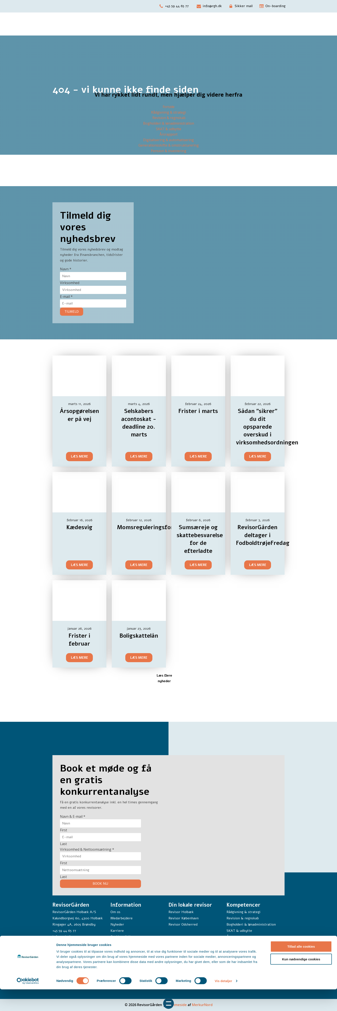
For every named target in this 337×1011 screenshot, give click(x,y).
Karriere (117, 930)
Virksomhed (69, 282)
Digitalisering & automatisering (168, 140)
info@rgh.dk (62, 936)
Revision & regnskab (168, 117)
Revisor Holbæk (181, 912)
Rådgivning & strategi (168, 112)
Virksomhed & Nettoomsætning (87, 849)
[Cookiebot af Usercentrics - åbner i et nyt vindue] (28, 1002)
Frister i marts (198, 411)
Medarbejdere (121, 918)
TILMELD (71, 311)
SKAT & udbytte (168, 129)
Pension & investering (168, 150)
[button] (174, 6)
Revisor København (183, 918)
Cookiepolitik (120, 936)
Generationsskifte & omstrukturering (168, 145)
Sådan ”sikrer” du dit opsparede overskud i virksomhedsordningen (267, 426)
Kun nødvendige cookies (301, 981)
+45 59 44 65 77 (64, 930)
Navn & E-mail (72, 816)
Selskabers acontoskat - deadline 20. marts (138, 422)
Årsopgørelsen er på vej (79, 415)
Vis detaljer (223, 1002)
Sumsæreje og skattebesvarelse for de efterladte (200, 539)
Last (63, 843)
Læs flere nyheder (164, 678)
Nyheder (117, 924)
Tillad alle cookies (301, 968)
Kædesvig (79, 527)
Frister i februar (79, 639)
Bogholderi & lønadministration (168, 123)
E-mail (66, 296)
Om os (115, 912)
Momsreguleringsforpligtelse (156, 527)
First (63, 830)
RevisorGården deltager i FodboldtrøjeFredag (263, 535)
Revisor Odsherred (183, 924)
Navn (65, 269)
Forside (169, 106)
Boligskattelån (138, 636)
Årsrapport (168, 134)
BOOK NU (100, 883)
